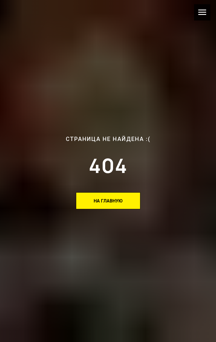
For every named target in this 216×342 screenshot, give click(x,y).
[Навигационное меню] (202, 12)
